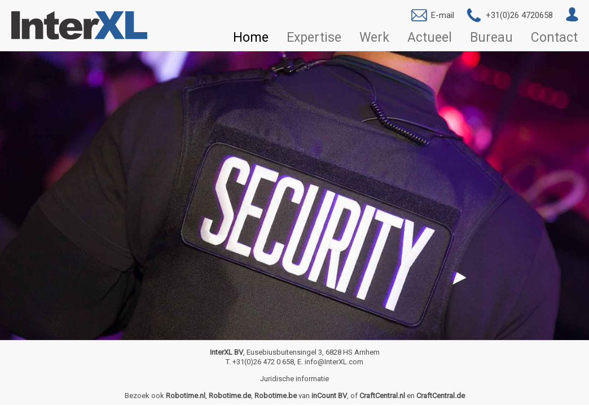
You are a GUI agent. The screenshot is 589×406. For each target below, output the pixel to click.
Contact (554, 37)
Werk (374, 37)
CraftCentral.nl (382, 395)
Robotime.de (230, 395)
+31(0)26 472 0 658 (263, 362)
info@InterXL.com (334, 362)
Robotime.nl (185, 395)
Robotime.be (275, 395)
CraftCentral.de (440, 395)
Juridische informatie (294, 378)
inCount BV (329, 395)
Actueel (429, 37)
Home (251, 37)
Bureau (491, 37)
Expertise (314, 37)
